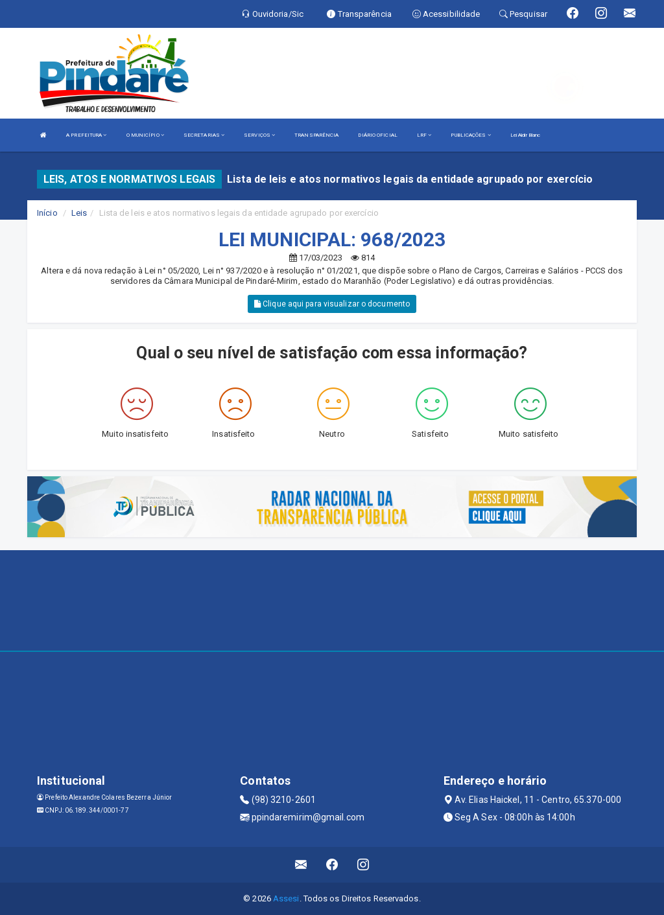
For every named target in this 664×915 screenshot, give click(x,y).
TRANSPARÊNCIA (316, 135)
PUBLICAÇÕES (470, 135)
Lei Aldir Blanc (525, 135)
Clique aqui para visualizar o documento (332, 303)
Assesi (286, 898)
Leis (79, 213)
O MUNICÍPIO (145, 135)
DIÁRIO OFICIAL (377, 135)
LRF (424, 135)
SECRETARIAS (204, 135)
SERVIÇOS (259, 135)
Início (47, 213)
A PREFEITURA (86, 135)
